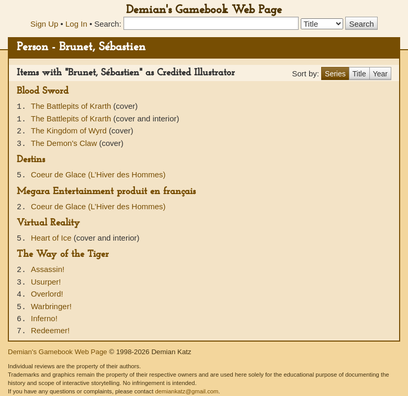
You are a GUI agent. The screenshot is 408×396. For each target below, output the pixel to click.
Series (335, 74)
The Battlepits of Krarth (72, 105)
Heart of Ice (52, 237)
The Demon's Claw (65, 143)
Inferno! (44, 318)
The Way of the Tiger (63, 254)
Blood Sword (43, 91)
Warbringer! (51, 306)
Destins (31, 160)
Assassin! (47, 269)
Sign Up (44, 23)
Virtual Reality (48, 223)
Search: (107, 23)
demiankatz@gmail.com (186, 391)
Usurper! (46, 281)
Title (359, 74)
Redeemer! (50, 330)
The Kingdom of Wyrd (70, 130)
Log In (76, 23)
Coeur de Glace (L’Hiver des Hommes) (98, 174)
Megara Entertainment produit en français (106, 192)
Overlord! (47, 293)
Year (380, 74)
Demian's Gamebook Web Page (204, 10)
